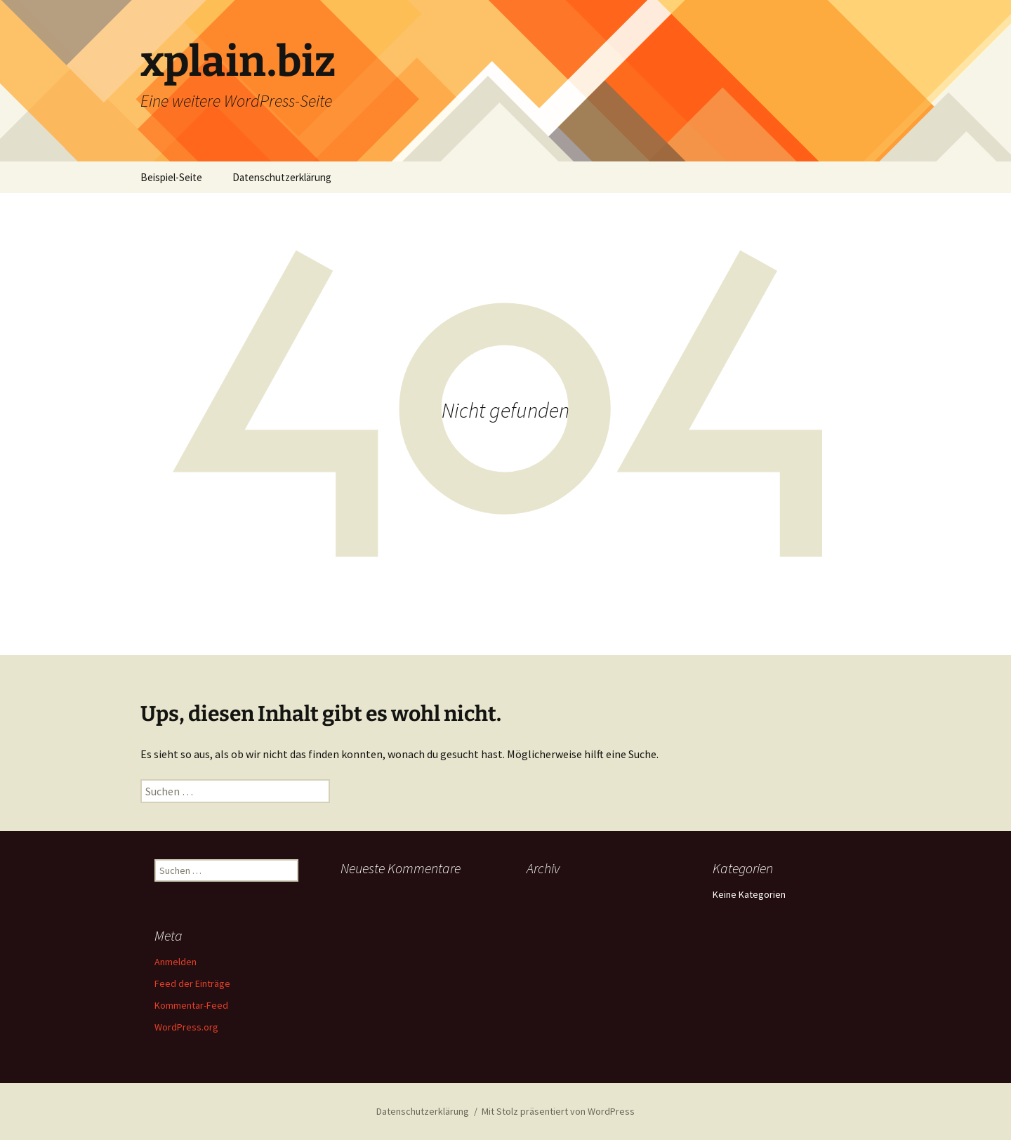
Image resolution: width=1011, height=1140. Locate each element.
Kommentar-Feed (191, 1005)
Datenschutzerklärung (281, 177)
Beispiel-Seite (171, 177)
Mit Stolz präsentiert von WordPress (558, 1111)
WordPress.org (186, 1027)
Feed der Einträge (192, 983)
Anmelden (175, 961)
